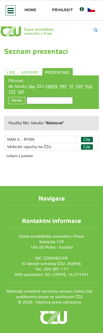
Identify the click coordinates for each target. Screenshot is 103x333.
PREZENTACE (57, 72)
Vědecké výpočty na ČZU (29, 147)
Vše (31, 86)
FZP (79, 86)
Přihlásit (62, 10)
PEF (63, 86)
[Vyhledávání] (96, 30)
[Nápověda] (82, 10)
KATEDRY (30, 72)
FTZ (12, 92)
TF (71, 86)
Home (30, 10)
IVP (21, 92)
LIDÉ (11, 72)
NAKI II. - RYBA (20, 139)
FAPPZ (52, 86)
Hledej (16, 100)
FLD (88, 86)
